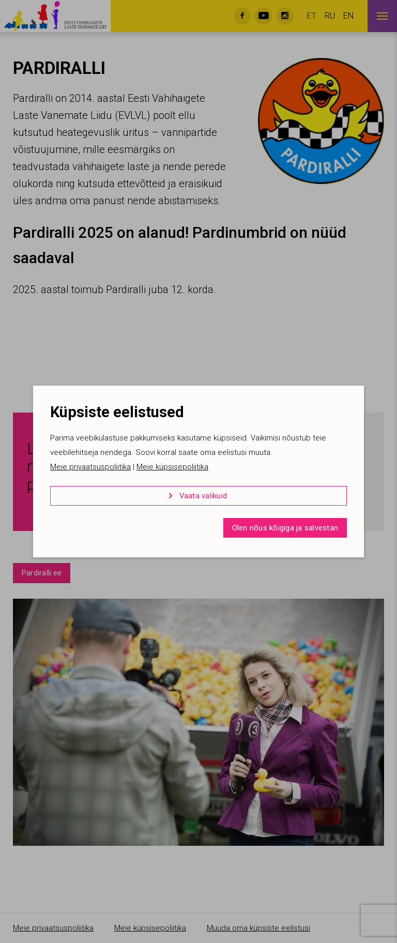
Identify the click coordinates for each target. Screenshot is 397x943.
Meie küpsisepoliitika (172, 467)
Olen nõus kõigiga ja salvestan (285, 528)
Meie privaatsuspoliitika (90, 467)
